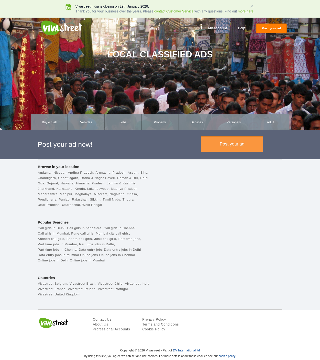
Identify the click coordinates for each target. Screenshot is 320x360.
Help (241, 28)
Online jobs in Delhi (53, 260)
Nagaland (117, 194)
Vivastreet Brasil (83, 283)
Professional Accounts (111, 329)
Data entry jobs (91, 249)
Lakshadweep (98, 189)
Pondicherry (47, 199)
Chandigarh (47, 178)
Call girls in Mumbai (53, 233)
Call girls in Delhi (51, 228)
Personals (234, 122)
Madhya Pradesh (124, 189)
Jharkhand (46, 189)
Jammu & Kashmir (121, 183)
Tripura (128, 199)
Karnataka (64, 189)
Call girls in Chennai (119, 228)
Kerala (80, 189)
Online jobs (89, 255)
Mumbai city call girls (112, 233)
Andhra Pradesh (80, 172)
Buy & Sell (49, 122)
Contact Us (102, 319)
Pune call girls (82, 233)
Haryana (67, 183)
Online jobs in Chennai (117, 255)
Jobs (123, 122)
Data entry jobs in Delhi (122, 249)
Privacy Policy (154, 319)
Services (197, 122)
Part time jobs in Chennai (58, 249)
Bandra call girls (79, 239)
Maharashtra (48, 194)
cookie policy (227, 356)
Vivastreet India (137, 283)
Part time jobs (129, 239)
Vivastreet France (52, 289)
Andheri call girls (51, 239)
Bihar (145, 172)
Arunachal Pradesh (110, 172)
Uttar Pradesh (49, 205)
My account (217, 28)
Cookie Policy (153, 329)
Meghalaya (83, 194)
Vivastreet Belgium (52, 283)
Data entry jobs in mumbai (58, 255)
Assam (133, 172)
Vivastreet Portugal (113, 289)
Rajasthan (80, 199)
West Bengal (92, 205)
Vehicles (86, 122)
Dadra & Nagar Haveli (97, 178)
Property (160, 122)
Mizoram (100, 194)
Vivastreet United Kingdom (59, 294)
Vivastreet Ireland (82, 289)
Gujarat (52, 183)
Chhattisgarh (68, 178)
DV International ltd (186, 350)
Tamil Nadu (111, 199)
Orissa (132, 194)
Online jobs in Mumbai (87, 260)
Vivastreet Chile (110, 283)
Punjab (64, 199)
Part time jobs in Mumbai (57, 244)
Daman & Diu (127, 178)
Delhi (144, 178)
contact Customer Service (173, 11)
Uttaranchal (71, 205)
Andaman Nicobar (52, 172)
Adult (270, 122)
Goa (41, 183)
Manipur (66, 194)
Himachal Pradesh (90, 183)
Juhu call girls (105, 239)
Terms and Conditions (160, 324)
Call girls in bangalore (84, 228)
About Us (100, 324)
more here (246, 11)
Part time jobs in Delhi (96, 244)
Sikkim (95, 199)
